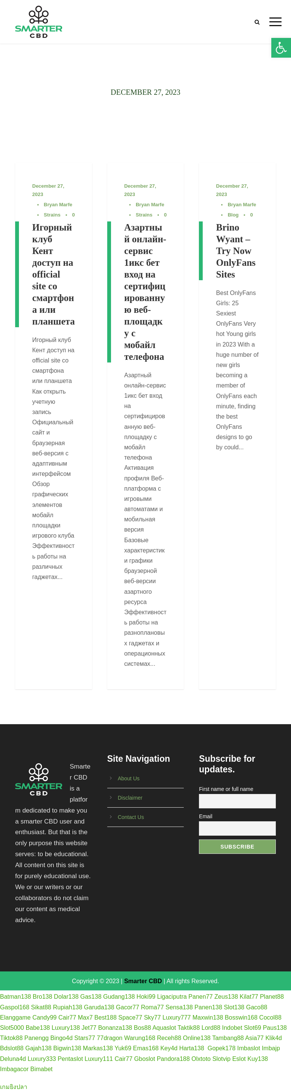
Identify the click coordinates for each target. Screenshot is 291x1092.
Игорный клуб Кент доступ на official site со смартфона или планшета (53, 274)
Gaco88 (256, 1007)
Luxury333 (42, 1059)
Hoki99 (145, 996)
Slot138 (234, 1007)
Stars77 (84, 1038)
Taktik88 (189, 1028)
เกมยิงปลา (13, 1087)
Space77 (130, 1017)
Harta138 (191, 1048)
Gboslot (144, 1059)
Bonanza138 (115, 1028)
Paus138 (275, 1028)
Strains (52, 215)
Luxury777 (177, 1017)
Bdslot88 (11, 1048)
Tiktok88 (11, 1038)
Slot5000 (12, 1028)
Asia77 (254, 1038)
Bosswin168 (241, 1017)
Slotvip (221, 1059)
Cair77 (67, 1017)
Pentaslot (70, 1059)
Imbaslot (248, 1048)
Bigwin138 (67, 1048)
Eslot (239, 1059)
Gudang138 (119, 996)
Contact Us (131, 817)
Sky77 (152, 1017)
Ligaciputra (172, 996)
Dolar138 (66, 996)
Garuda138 (99, 1007)
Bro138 (42, 996)
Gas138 (91, 996)
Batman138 (15, 996)
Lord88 (211, 1028)
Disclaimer (130, 798)
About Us (129, 778)
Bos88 (142, 1028)
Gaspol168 (14, 1007)
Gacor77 (127, 1007)
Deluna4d (13, 1059)
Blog (233, 215)
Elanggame (15, 1017)
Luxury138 (66, 1028)
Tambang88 (228, 1038)
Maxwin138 (207, 1017)
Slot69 (252, 1028)
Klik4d (273, 1038)
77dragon (110, 1038)
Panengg (36, 1038)
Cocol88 (270, 1017)
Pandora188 (173, 1059)
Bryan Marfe (58, 204)
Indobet (232, 1028)
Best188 (105, 1017)
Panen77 (200, 996)
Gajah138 (38, 1048)
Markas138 (98, 1048)
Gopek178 (222, 1048)
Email (205, 816)
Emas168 (146, 1048)
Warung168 (139, 1038)
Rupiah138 (67, 1007)
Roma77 (152, 1007)
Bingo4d (61, 1038)
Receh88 (169, 1038)
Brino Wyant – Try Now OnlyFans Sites (235, 250)
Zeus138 (226, 996)
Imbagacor (14, 1069)
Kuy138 (257, 1059)
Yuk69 (122, 1048)
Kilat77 (249, 996)
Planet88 (272, 996)
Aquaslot (164, 1028)
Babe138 (38, 1028)
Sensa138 (179, 1007)
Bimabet (41, 1069)
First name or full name (226, 789)
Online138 (197, 1038)
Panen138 (208, 1007)
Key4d (168, 1048)
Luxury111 (98, 1059)
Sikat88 (41, 1007)
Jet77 (88, 1028)
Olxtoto (201, 1059)
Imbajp (271, 1048)
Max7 (85, 1017)
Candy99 (44, 1017)
